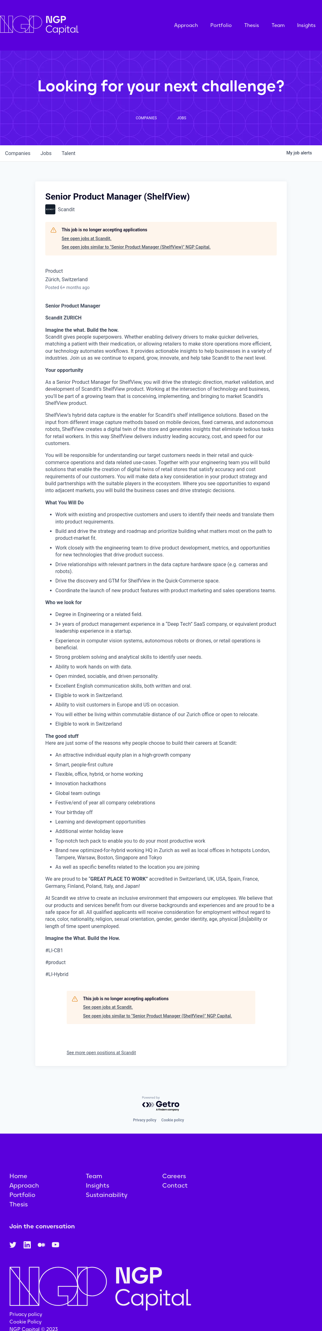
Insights (306, 25)
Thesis (251, 25)
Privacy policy (144, 1120)
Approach (186, 25)
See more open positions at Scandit (101, 1052)
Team (278, 25)
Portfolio (221, 25)
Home (18, 1176)
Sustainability (106, 1195)
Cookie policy (172, 1120)
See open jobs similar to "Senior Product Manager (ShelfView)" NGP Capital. (136, 247)
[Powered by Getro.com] (161, 1104)
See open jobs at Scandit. (86, 238)
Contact (175, 1185)
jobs (46, 153)
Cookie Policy (25, 1321)
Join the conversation (42, 1226)
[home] (71, 25)
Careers (174, 1176)
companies (18, 153)
